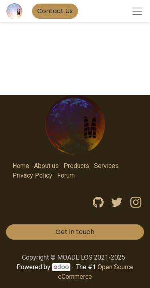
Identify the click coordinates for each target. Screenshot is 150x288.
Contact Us (55, 11)
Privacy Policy (32, 175)
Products (76, 166)
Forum (66, 175)
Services (106, 166)
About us (46, 166)
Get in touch (75, 231)
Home (20, 166)
